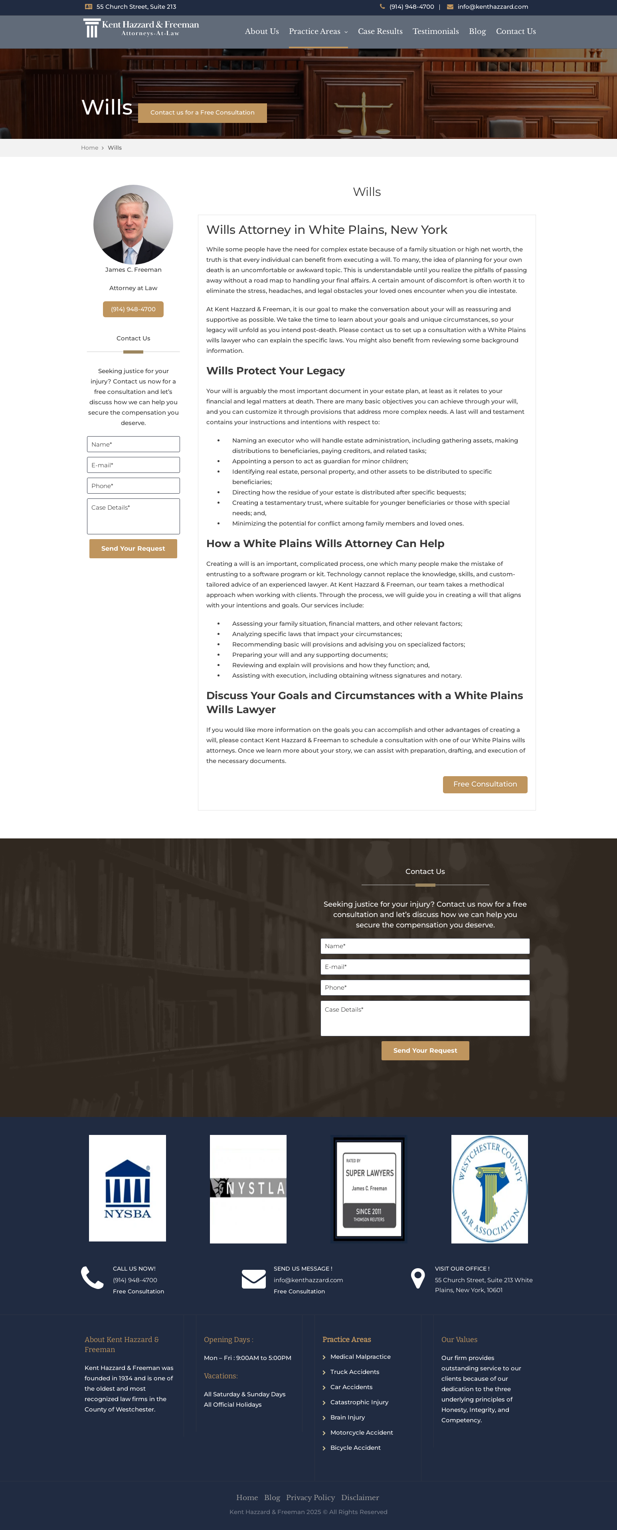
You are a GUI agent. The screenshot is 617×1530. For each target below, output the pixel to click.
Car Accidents (351, 1387)
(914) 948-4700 (412, 6)
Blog (477, 31)
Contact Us (516, 31)
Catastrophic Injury (359, 1402)
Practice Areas (314, 31)
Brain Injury (347, 1417)
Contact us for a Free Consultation (202, 112)
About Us (262, 31)
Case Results (380, 31)
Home (90, 147)
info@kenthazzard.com (493, 6)
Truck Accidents (355, 1372)
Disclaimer (360, 1498)
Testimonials (436, 31)
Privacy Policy (310, 1498)
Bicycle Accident (355, 1447)
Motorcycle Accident (361, 1432)
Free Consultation (485, 784)
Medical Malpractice (360, 1356)
